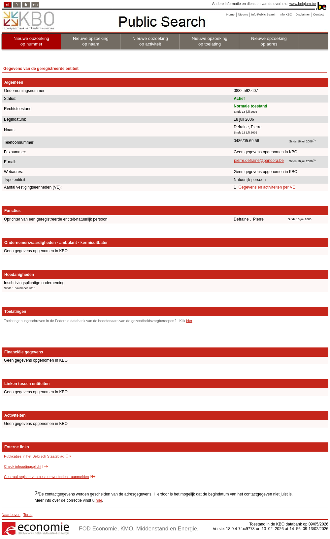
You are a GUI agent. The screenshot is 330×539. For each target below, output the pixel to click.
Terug (28, 515)
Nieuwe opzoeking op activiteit (150, 41)
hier (189, 321)
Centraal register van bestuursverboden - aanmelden (46, 477)
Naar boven (11, 515)
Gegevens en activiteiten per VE (267, 187)
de (26, 4)
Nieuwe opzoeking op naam (91, 41)
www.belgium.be (302, 4)
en (35, 4)
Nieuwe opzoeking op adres (269, 41)
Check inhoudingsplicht (22, 466)
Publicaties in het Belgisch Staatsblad (34, 456)
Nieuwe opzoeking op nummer (31, 41)
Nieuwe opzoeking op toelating (209, 41)
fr (17, 4)
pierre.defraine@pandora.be (258, 160)
